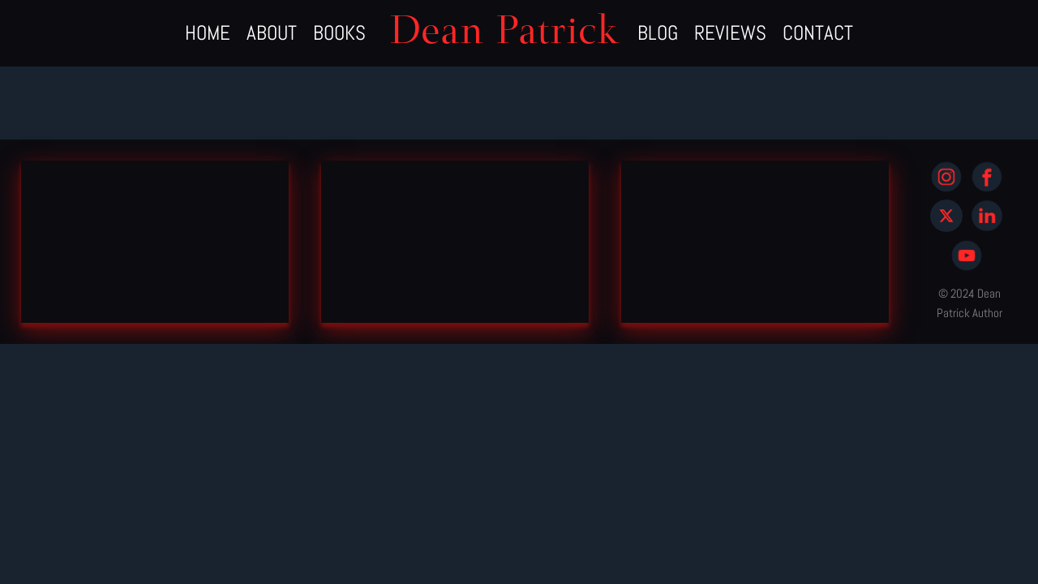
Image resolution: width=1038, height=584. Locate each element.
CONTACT (818, 32)
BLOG (657, 32)
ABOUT (272, 32)
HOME (207, 32)
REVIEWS (730, 32)
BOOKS (339, 32)
